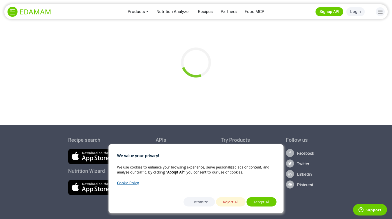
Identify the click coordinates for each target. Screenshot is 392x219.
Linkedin (299, 174)
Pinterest (299, 184)
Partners (229, 11)
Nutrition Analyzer (173, 11)
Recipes (205, 11)
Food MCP (254, 11)
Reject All (230, 202)
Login (355, 11)
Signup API (329, 11)
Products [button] (136, 11)
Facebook (300, 153)
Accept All (262, 202)
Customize (199, 202)
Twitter (297, 164)
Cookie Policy (128, 182)
